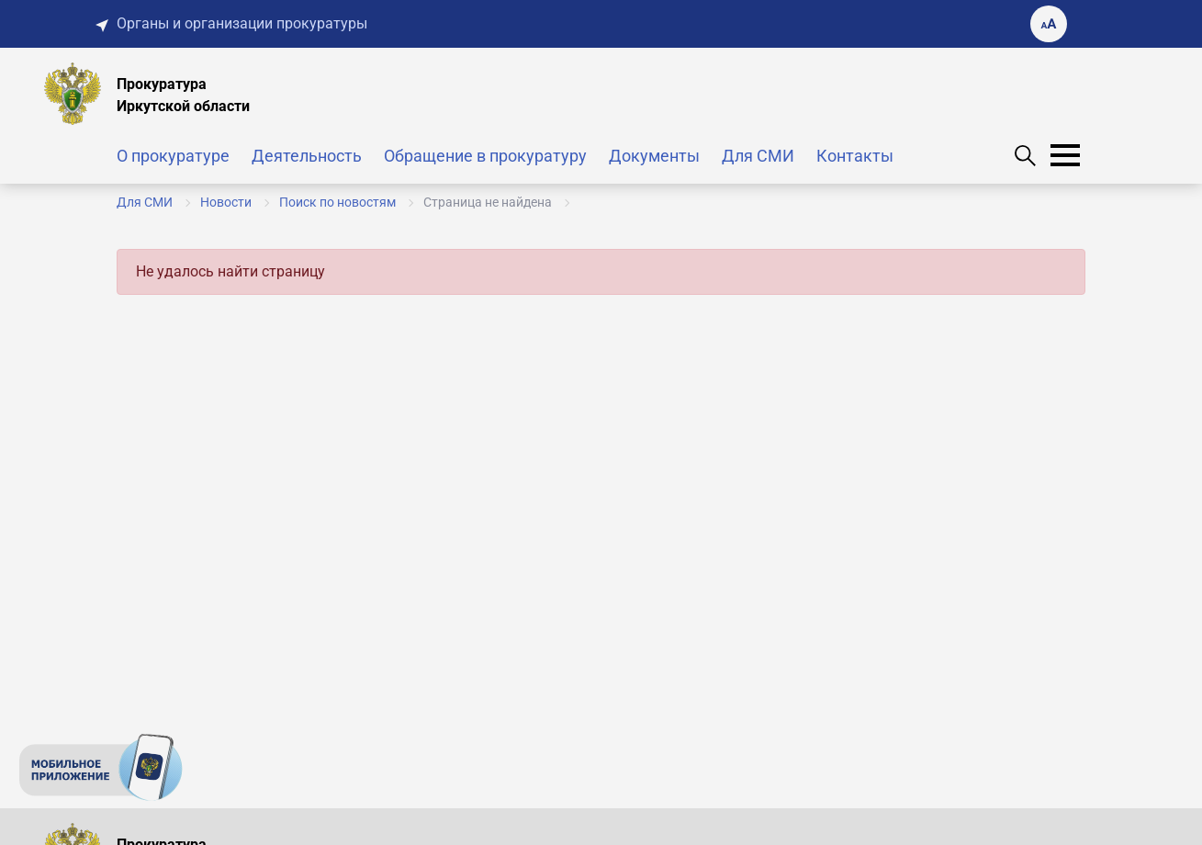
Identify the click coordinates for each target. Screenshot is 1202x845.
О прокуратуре (173, 155)
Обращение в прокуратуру (485, 155)
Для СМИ (758, 155)
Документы (654, 155)
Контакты (854, 155)
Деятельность (307, 155)
